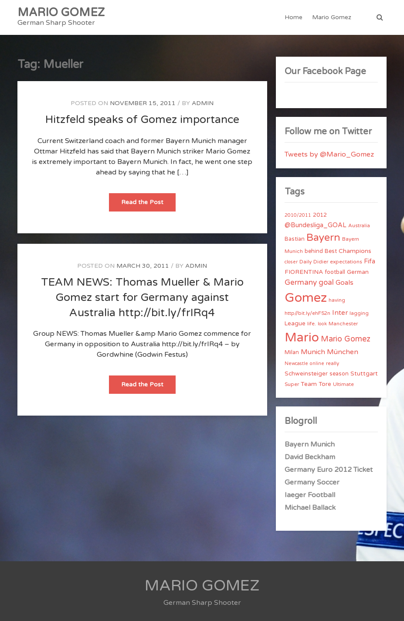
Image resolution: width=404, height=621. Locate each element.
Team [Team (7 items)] (309, 384)
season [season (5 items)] (339, 373)
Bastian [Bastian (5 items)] (295, 238)
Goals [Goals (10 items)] (344, 283)
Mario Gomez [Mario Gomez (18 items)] (345, 339)
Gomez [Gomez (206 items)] (306, 297)
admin (203, 103)
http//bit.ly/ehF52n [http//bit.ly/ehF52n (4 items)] (307, 313)
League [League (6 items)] (295, 323)
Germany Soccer (312, 482)
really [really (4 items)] (332, 363)
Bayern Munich (310, 444)
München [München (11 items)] (342, 352)
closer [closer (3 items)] (291, 262)
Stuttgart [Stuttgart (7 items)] (364, 373)
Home (293, 17)
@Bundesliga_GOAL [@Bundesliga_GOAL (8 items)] (315, 225)
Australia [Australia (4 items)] (359, 225)
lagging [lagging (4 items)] (359, 313)
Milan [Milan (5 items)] (292, 352)
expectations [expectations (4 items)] (346, 262)
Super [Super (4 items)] (292, 384)
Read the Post (148, 205)
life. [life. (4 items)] (311, 324)
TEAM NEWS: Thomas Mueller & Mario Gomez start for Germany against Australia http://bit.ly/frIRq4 (142, 297)
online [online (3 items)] (317, 363)
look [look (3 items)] (322, 324)
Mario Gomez (331, 17)
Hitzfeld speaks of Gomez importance (142, 119)
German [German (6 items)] (358, 272)
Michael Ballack (310, 507)
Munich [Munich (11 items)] (313, 352)
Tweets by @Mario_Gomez (329, 154)
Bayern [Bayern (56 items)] (323, 238)
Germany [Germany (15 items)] (301, 282)
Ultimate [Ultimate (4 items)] (343, 384)
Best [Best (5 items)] (331, 251)
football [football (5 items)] (335, 272)
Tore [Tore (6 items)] (325, 384)
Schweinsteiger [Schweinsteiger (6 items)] (306, 373)
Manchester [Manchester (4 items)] (343, 324)
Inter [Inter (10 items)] (340, 313)
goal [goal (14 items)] (326, 282)
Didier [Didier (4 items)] (320, 262)
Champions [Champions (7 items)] (355, 251)
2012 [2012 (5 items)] (320, 215)
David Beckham (310, 457)
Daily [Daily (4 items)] (305, 262)
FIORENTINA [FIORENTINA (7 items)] (304, 272)
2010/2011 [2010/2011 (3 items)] (298, 215)
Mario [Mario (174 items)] (302, 337)
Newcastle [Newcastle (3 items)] (296, 363)
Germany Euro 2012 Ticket (329, 469)
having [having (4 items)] (337, 300)
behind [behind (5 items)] (314, 251)
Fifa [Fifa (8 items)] (369, 261)
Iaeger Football (310, 495)
